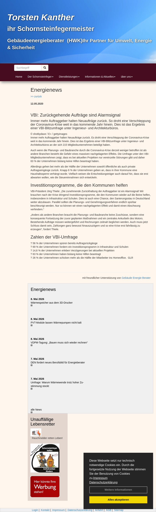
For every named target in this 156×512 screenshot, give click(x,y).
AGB (108, 510)
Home (19, 76)
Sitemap (118, 510)
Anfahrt (99, 510)
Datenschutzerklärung (103, 482)
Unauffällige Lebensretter (42, 421)
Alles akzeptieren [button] (118, 499)
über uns (126, 76)
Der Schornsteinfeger (40, 76)
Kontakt (45, 510)
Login (35, 510)
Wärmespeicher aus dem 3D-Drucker (51, 302)
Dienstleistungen (69, 76)
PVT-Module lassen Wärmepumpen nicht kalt (56, 322)
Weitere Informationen (118, 489)
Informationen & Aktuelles (100, 76)
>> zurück (35, 96)
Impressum (100, 478)
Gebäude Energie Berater (136, 277)
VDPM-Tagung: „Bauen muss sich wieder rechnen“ (59, 342)
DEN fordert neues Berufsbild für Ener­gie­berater (58, 362)
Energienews (43, 289)
